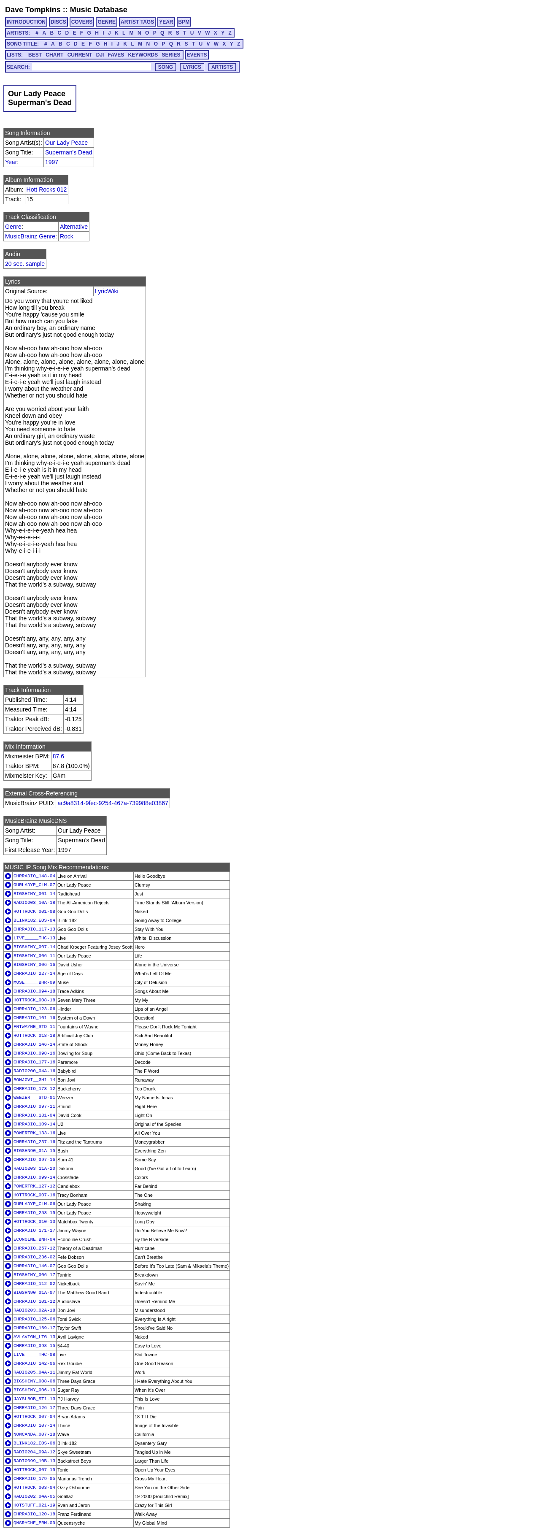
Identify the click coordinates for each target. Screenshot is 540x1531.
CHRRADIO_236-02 (34, 1257)
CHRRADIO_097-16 (34, 1159)
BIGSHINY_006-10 (34, 1390)
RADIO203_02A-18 (34, 1310)
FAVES (116, 55)
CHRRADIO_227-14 (34, 973)
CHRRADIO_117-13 (34, 929)
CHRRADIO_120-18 (34, 1514)
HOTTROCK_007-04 (34, 1416)
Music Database (98, 9)
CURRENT (80, 55)
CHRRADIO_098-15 (34, 1345)
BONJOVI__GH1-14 (34, 1079)
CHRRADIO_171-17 (34, 1230)
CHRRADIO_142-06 (34, 1363)
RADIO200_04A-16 (34, 1071)
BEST (35, 55)
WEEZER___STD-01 (34, 1097)
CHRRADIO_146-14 (34, 1044)
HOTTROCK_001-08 (34, 911)
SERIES (171, 55)
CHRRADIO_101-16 (34, 1017)
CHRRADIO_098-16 (34, 1053)
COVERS (82, 22)
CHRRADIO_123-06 (34, 1009)
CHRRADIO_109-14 (34, 1124)
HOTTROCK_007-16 (34, 1195)
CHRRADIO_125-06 (34, 1319)
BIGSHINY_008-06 (34, 1381)
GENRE (106, 22)
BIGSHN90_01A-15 (34, 1150)
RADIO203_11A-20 (34, 1168)
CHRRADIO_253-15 (34, 1212)
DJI (100, 55)
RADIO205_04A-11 (34, 1372)
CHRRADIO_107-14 (34, 1425)
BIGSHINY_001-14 (34, 893)
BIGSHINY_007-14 (34, 946)
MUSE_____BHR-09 (34, 982)
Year (11, 162)
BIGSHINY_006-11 (34, 955)
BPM (184, 22)
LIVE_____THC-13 (34, 938)
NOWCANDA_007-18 (34, 1434)
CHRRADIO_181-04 (34, 1115)
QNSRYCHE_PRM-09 (34, 1523)
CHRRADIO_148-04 (34, 876)
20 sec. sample (25, 263)
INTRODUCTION (26, 22)
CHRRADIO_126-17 (34, 1407)
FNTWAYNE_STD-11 (34, 1026)
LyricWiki (106, 291)
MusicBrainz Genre (30, 236)
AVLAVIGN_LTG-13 (34, 1336)
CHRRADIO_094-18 (34, 991)
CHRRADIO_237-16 (34, 1141)
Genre (13, 226)
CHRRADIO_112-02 (34, 1283)
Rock (66, 236)
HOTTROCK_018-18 (34, 1035)
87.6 (58, 756)
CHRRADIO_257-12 (34, 1248)
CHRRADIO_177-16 (34, 1062)
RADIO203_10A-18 (34, 902)
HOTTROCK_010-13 (34, 1221)
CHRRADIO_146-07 (34, 1266)
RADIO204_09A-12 (34, 1452)
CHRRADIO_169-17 (34, 1328)
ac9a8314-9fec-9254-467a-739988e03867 (112, 803)
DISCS (58, 22)
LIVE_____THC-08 (34, 1354)
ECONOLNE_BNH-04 (34, 1239)
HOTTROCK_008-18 (34, 1000)
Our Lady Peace (66, 142)
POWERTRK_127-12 (34, 1186)
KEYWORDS (143, 55)
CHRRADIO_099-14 (34, 1177)
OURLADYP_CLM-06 (34, 1203)
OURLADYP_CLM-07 (34, 884)
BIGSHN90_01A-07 (34, 1292)
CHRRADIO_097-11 (34, 1106)
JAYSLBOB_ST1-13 (34, 1398)
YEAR (166, 22)
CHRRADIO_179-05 (34, 1478)
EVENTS (197, 55)
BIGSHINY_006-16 (34, 964)
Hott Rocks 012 (47, 189)
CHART (54, 55)
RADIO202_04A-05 (34, 1496)
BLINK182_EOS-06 (34, 1443)
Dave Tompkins (33, 9)
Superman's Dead (68, 152)
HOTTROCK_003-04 (34, 1487)
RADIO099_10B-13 (34, 1460)
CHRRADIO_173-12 (34, 1088)
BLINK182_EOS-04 (34, 920)
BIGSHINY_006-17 (34, 1274)
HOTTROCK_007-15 (34, 1469)
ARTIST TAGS (137, 22)
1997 (51, 162)
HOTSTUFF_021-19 (34, 1505)
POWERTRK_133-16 (34, 1133)
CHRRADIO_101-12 (34, 1301)
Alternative (74, 226)
